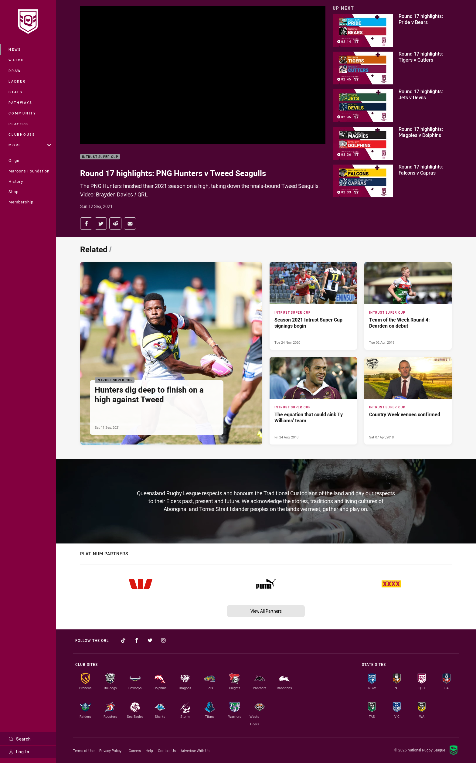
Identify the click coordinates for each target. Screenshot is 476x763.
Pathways (20, 102)
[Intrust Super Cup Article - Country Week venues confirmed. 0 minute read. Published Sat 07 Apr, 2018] (408, 401)
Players (18, 123)
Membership (20, 202)
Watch (16, 60)
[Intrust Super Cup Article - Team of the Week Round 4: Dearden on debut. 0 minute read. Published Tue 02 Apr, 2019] (408, 305)
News (14, 49)
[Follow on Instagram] (163, 640)
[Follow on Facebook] (136, 640)
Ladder (17, 81)
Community (22, 113)
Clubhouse (21, 134)
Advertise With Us (195, 750)
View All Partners (266, 611)
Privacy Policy (110, 750)
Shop (13, 191)
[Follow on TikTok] (123, 640)
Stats (15, 92)
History (15, 181)
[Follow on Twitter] (150, 640)
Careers (135, 750)
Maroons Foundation (28, 171)
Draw (14, 70)
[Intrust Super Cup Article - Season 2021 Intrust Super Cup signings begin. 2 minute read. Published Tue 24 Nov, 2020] (313, 305)
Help (149, 750)
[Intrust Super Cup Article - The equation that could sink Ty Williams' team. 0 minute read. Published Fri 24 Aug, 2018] (313, 401)
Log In (18, 751)
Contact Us (167, 750)
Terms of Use (83, 750)
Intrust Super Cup (100, 157)
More (29, 145)
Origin (14, 160)
